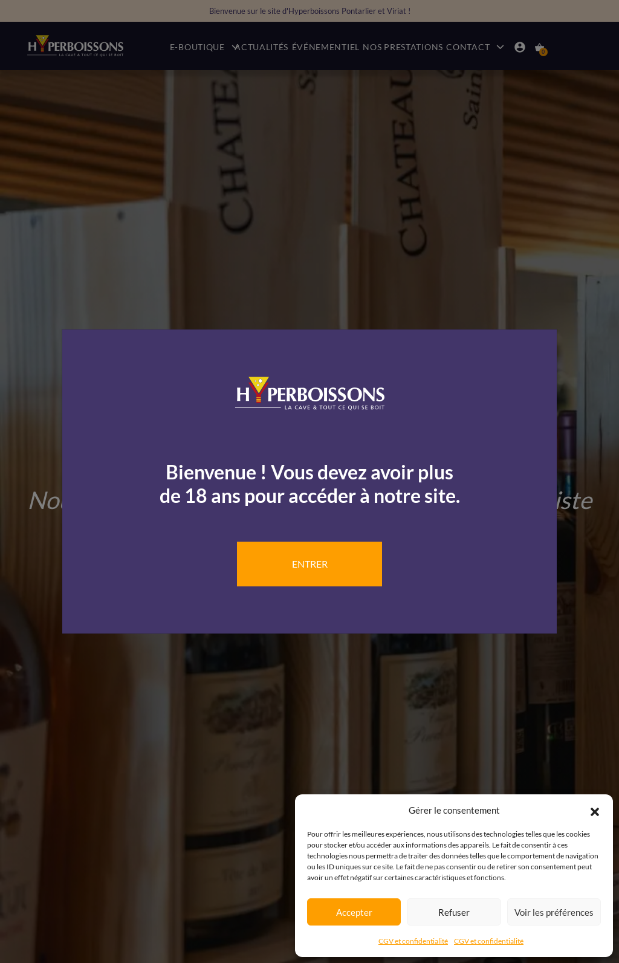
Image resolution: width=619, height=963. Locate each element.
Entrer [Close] (310, 563)
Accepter (354, 912)
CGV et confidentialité (413, 940)
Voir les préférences (554, 912)
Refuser (454, 912)
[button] (595, 810)
